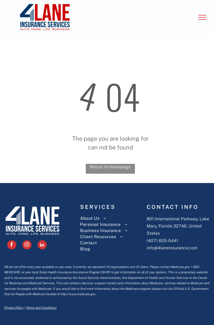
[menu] (202, 17)
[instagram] (27, 245)
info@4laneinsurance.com (172, 247)
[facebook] (11, 245)
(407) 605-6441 (162, 240)
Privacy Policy (14, 308)
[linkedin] (42, 245)
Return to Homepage (110, 166)
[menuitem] (113, 218)
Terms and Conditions (41, 308)
